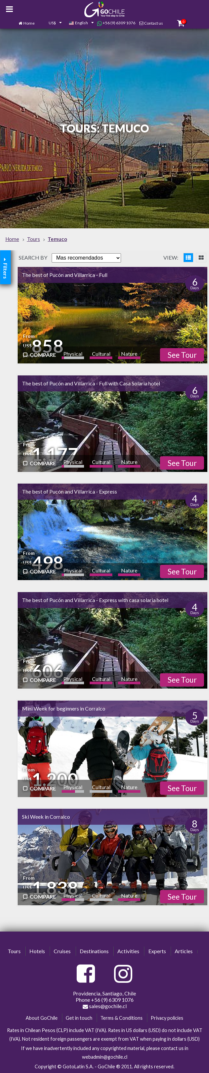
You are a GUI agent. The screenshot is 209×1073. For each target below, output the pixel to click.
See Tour (182, 354)
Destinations (94, 951)
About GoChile (42, 1018)
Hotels (37, 951)
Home (29, 23)
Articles (184, 951)
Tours (14, 951)
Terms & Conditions (121, 1018)
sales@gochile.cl (105, 1006)
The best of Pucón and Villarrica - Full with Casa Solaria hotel (91, 383)
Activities (128, 951)
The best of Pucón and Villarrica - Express (69, 491)
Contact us (153, 23)
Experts (157, 951)
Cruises (62, 951)
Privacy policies (167, 1018)
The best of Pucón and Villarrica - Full (64, 275)
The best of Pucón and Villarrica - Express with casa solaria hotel (95, 600)
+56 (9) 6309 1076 (116, 23)
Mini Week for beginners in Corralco (63, 708)
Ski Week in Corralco (46, 816)
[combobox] (52, 23)
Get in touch (79, 1018)
